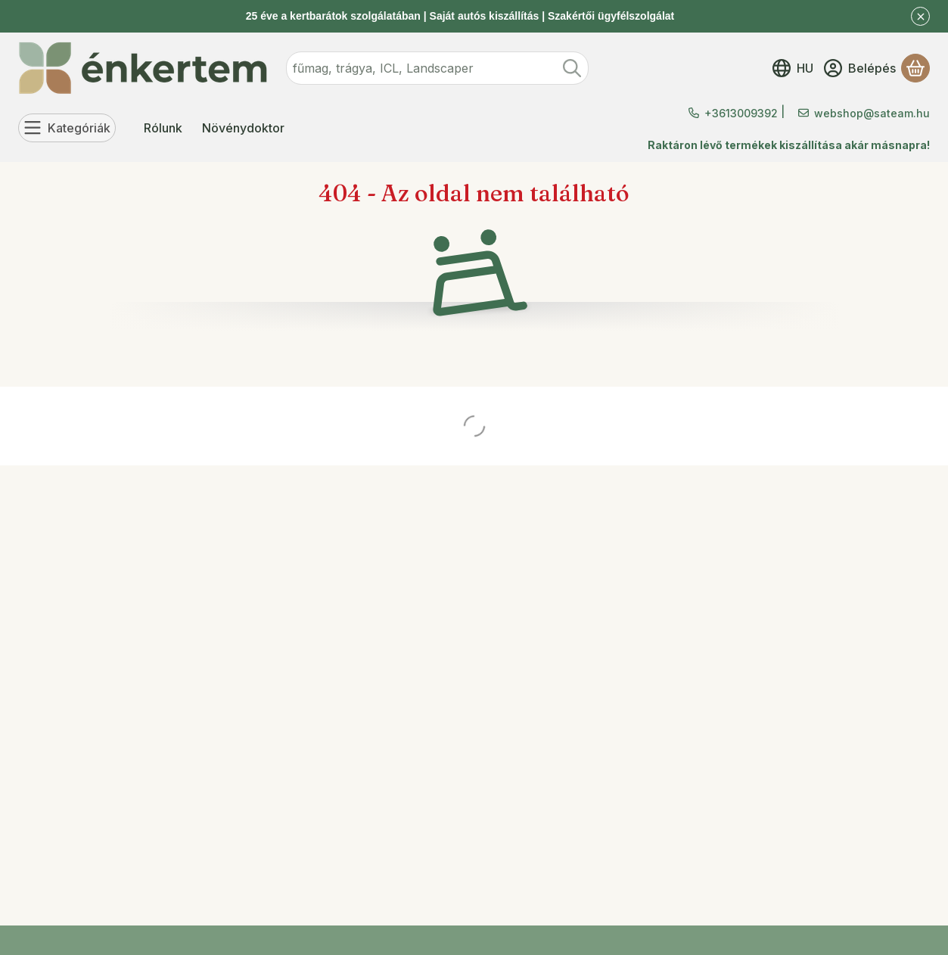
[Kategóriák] (67, 128)
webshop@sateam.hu (872, 113)
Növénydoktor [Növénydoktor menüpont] (243, 127)
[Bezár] (920, 16)
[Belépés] (860, 68)
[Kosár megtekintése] (915, 68)
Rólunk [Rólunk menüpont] (163, 127)
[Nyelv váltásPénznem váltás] (793, 68)
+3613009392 (741, 113)
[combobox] (437, 68)
